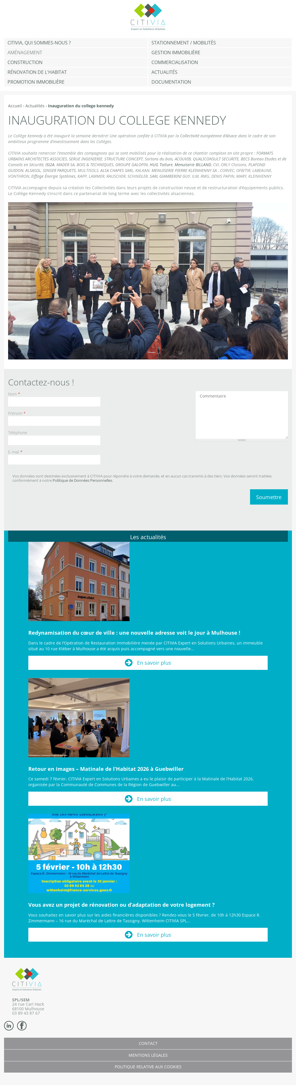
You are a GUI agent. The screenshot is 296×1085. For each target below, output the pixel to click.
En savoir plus (154, 662)
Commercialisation (174, 62)
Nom (14, 394)
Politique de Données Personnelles (82, 480)
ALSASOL (33, 170)
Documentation (171, 82)
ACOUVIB (183, 159)
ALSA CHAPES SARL (116, 170)
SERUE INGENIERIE (85, 159)
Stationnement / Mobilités (183, 43)
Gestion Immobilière (175, 52)
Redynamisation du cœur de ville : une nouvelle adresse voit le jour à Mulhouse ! (134, 632)
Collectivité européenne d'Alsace (208, 135)
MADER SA (65, 164)
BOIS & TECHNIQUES (95, 164)
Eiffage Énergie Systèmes (53, 176)
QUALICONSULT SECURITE (216, 159)
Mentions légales (148, 1055)
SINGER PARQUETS (59, 170)
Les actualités (148, 537)
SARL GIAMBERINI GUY (170, 176)
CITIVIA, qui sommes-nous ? (39, 43)
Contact (148, 1043)
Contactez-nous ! (41, 382)
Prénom (17, 413)
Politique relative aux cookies (148, 1066)
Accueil (15, 105)
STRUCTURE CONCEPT (123, 159)
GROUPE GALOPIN (131, 164)
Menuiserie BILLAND (193, 164)
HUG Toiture (161, 164)
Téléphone (17, 432)
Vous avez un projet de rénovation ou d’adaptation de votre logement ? (121, 904)
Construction (25, 62)
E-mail (15, 452)
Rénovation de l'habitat (37, 72)
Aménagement (25, 52)
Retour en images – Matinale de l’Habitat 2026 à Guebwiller (106, 768)
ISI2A (49, 164)
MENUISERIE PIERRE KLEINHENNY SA (184, 170)
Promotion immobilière (36, 82)
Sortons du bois (159, 159)
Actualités (164, 72)
